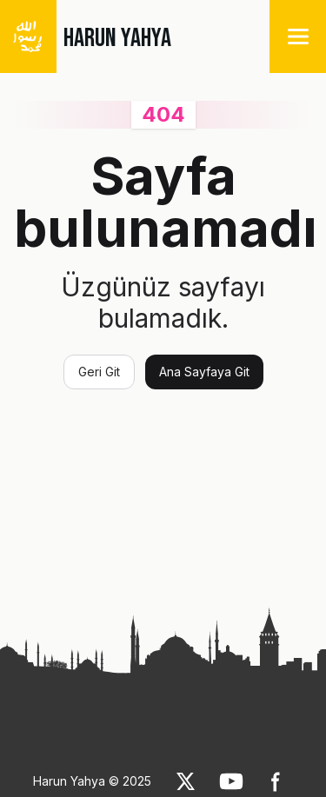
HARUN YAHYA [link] (117, 38)
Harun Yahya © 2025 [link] (92, 781)
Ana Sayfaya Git (204, 371)
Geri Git (99, 371)
